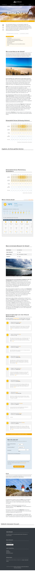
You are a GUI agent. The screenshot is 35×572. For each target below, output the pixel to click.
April (20, 346)
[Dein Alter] (27, 450)
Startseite (7, 550)
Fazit (8, 45)
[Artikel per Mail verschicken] (3, 25)
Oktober (20, 413)
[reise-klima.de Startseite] (17, 1)
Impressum (15, 566)
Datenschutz (19, 566)
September (21, 403)
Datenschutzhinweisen (23, 462)
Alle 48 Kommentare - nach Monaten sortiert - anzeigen (18, 434)
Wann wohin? (22, 4)
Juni (20, 368)
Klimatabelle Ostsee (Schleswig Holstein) (13, 39)
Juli (18, 380)
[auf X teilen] (3, 29)
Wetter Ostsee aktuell (10, 41)
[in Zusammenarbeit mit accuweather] (27, 199)
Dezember (23, 422)
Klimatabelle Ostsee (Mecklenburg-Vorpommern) (15, 40)
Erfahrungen (16, 318)
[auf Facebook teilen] (3, 27)
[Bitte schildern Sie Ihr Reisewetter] (18, 457)
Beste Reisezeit (13, 4)
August (17, 392)
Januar (20, 322)
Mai (19, 356)
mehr (12, 429)
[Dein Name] (22, 450)
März (20, 334)
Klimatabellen (4, 4)
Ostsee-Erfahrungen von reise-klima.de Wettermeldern (16, 43)
